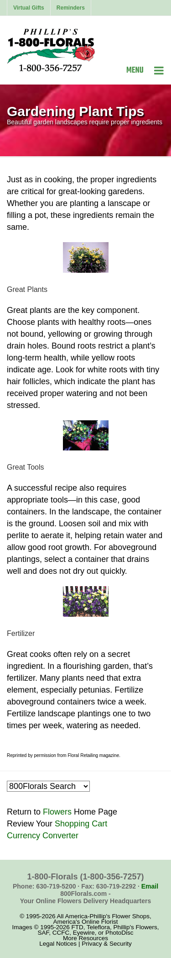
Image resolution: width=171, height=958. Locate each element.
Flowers (57, 811)
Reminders (71, 8)
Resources (94, 938)
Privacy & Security (107, 943)
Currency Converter (42, 835)
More (70, 938)
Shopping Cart (81, 823)
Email (149, 886)
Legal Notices (58, 943)
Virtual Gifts (28, 8)
